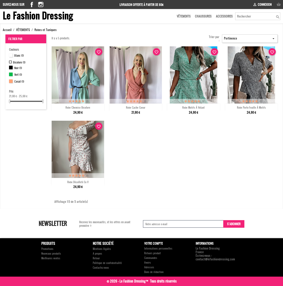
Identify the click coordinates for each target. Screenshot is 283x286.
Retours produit (152, 253)
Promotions (47, 249)
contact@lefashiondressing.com (215, 259)
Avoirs (147, 262)
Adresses (149, 267)
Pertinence (250, 38)
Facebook (31, 4)
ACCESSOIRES (224, 16)
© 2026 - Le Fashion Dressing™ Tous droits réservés (142, 281)
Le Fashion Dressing (38, 15)
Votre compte (153, 243)
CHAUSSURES (203, 16)
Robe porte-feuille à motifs (251, 107)
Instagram (40, 4)
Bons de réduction (154, 272)
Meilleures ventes (50, 258)
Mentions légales (102, 249)
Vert (18, 74)
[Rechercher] (257, 16)
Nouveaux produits (51, 253)
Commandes (150, 258)
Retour (96, 258)
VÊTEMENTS (184, 16)
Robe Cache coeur (135, 107)
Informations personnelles (158, 248)
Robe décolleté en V (78, 182)
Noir (18, 68)
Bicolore (19, 62)
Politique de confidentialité (107, 263)
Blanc (19, 55)
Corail (19, 81)
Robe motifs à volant (193, 107)
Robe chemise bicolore (78, 107)
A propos (97, 253)
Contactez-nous (101, 267)
